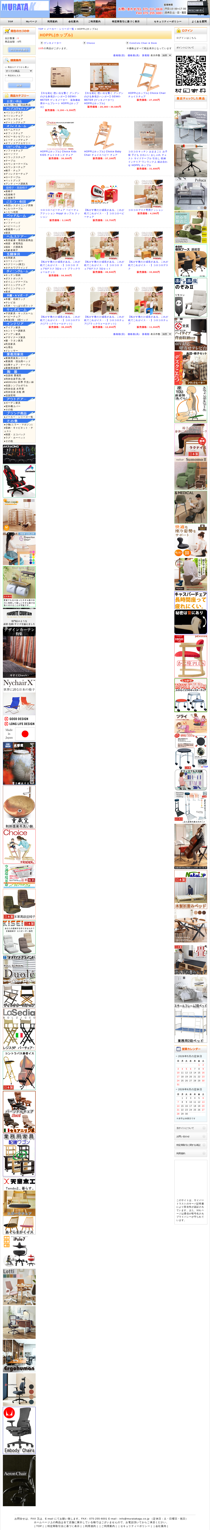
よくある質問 (199, 21)
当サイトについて (185, 1128)
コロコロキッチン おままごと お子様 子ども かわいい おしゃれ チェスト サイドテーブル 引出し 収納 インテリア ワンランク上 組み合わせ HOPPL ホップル (148, 158)
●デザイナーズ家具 (15, 337)
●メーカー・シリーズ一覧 (18, 417)
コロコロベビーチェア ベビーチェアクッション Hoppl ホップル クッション (60, 213)
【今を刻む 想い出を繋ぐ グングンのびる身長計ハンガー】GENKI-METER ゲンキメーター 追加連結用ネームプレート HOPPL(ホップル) (60, 100)
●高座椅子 (10, 194)
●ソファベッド (12, 222)
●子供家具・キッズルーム (18, 313)
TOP (10, 21)
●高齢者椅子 (11, 250)
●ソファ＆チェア (13, 150)
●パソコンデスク (13, 112)
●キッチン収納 (12, 275)
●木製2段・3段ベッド (16, 320)
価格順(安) (119, 55)
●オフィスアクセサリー (17, 143)
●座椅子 (8, 191)
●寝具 (7, 233)
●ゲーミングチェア (15, 122)
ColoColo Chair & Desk (143, 43)
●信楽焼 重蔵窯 (13, 375)
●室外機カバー (12, 406)
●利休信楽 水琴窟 (14, 388)
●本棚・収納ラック (15, 299)
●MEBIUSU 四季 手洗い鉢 (19, 382)
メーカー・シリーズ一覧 (60, 29)
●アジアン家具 (12, 334)
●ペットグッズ (12, 180)
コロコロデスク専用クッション (145, 210)
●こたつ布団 (11, 212)
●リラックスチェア (15, 157)
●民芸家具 (10, 344)
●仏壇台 (8, 347)
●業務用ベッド (12, 229)
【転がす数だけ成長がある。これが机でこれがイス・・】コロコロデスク (148, 265)
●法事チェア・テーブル (17, 364)
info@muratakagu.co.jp (134, 1518)
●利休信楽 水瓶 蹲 (14, 392)
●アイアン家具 (12, 327)
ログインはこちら (186, 38)
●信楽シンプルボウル (16, 385)
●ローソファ (11, 154)
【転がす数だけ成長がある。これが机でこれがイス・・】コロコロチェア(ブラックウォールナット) (104, 320)
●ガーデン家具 (12, 403)
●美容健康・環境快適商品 (18, 240)
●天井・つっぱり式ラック (18, 305)
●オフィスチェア (13, 133)
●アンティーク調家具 (16, 183)
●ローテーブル (12, 177)
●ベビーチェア (12, 316)
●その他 (8, 409)
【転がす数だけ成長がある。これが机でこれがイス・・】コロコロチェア (148, 320)
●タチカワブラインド (16, 267)
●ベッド (8, 219)
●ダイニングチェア (15, 285)
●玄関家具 (10, 257)
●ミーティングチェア (16, 140)
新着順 (146, 55)
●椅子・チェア (12, 170)
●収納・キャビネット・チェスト (18, 429)
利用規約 (52, 21)
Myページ (31, 21)
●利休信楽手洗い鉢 (15, 379)
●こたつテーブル (13, 208)
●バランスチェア (13, 119)
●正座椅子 (10, 197)
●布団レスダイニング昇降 (18, 205)
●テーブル (10, 160)
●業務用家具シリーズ (16, 358)
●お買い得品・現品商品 (17, 105)
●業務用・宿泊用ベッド (17, 361)
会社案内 (73, 21)
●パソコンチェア (13, 115)
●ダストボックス (13, 278)
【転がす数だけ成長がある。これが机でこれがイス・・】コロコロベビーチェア (104, 213)
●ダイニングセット (15, 288)
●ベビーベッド (12, 226)
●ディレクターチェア (16, 173)
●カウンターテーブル (16, 164)
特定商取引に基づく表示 (126, 21)
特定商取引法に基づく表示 (63, 1526)
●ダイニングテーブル (16, 281)
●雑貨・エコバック (15, 434)
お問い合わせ (183, 1136)
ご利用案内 (94, 21)
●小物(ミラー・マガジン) (18, 424)
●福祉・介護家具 (13, 247)
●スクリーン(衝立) (14, 264)
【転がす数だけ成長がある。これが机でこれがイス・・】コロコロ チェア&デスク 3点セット (104, 265)
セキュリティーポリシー (168, 21)
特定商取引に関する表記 (188, 1145)
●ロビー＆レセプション (17, 136)
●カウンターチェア (15, 167)
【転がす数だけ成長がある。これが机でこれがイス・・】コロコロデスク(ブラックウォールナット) (60, 320)
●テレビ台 (10, 302)
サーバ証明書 (196, 1203)
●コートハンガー (13, 261)
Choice (91, 43)
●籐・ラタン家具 (13, 340)
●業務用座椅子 (12, 368)
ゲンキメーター (53, 43)
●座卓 (7, 291)
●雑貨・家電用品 (13, 243)
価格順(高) (134, 55)
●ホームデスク (12, 130)
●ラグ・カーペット (15, 437)
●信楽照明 (10, 395)
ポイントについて (185, 47)
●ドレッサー (11, 350)
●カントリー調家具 (15, 330)
